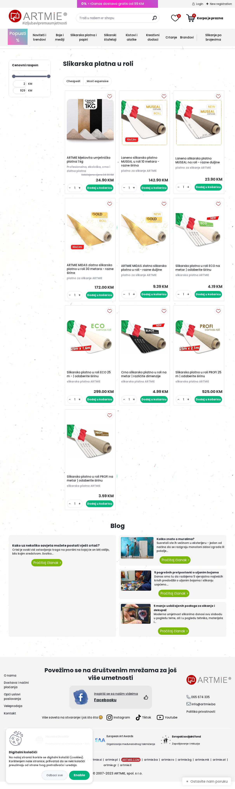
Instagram (118, 725)
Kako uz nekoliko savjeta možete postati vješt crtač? (56, 553)
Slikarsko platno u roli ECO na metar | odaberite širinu (198, 270)
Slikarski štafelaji (110, 37)
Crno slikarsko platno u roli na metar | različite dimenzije (144, 379)
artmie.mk (202, 767)
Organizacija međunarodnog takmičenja (131, 751)
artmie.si (96, 767)
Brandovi (187, 37)
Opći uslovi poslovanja (12, 704)
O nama (10, 683)
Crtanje (171, 37)
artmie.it (126, 772)
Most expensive (97, 81)
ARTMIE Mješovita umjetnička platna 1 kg (89, 161)
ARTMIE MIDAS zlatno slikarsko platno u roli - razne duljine (144, 272)
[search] (154, 19)
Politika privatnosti (200, 719)
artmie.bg (185, 767)
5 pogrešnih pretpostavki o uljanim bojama (186, 580)
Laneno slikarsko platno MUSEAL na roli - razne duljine (198, 161)
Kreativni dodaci (153, 37)
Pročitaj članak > (46, 570)
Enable (79, 775)
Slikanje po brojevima (213, 37)
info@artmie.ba (203, 712)
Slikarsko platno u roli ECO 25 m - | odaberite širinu (90, 379)
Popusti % (17, 36)
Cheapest (73, 81)
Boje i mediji (59, 37)
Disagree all (55, 775)
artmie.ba (151, 767)
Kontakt (10, 721)
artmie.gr (109, 772)
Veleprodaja (13, 713)
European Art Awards (120, 743)
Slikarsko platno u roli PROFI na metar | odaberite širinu (88, 485)
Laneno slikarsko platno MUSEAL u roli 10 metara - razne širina (141, 162)
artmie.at (219, 767)
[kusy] (75, 189)
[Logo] (38, 17)
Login (199, 4)
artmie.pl (111, 767)
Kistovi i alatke (131, 37)
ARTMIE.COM (131, 767)
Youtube (167, 725)
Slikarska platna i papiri (83, 37)
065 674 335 (200, 704)
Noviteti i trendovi (39, 37)
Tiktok (143, 725)
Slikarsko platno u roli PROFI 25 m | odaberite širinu (197, 379)
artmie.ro (167, 767)
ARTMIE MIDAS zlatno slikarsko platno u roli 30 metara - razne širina (86, 272)
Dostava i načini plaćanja (16, 692)
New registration (221, 4)
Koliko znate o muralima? (175, 546)
